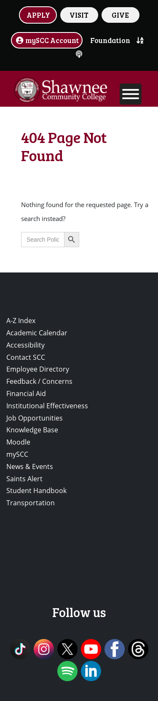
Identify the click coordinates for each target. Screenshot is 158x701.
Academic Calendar (36, 332)
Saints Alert (24, 478)
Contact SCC (25, 357)
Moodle (18, 442)
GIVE (120, 15)
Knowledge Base (32, 429)
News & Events (29, 466)
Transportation (30, 502)
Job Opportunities (34, 418)
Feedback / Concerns (39, 381)
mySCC (17, 454)
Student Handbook (36, 490)
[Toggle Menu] (130, 94)
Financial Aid (26, 393)
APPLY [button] (38, 15)
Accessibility (25, 345)
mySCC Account (47, 40)
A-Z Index (20, 320)
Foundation (110, 40)
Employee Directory (37, 369)
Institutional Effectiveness (47, 405)
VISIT (79, 15)
